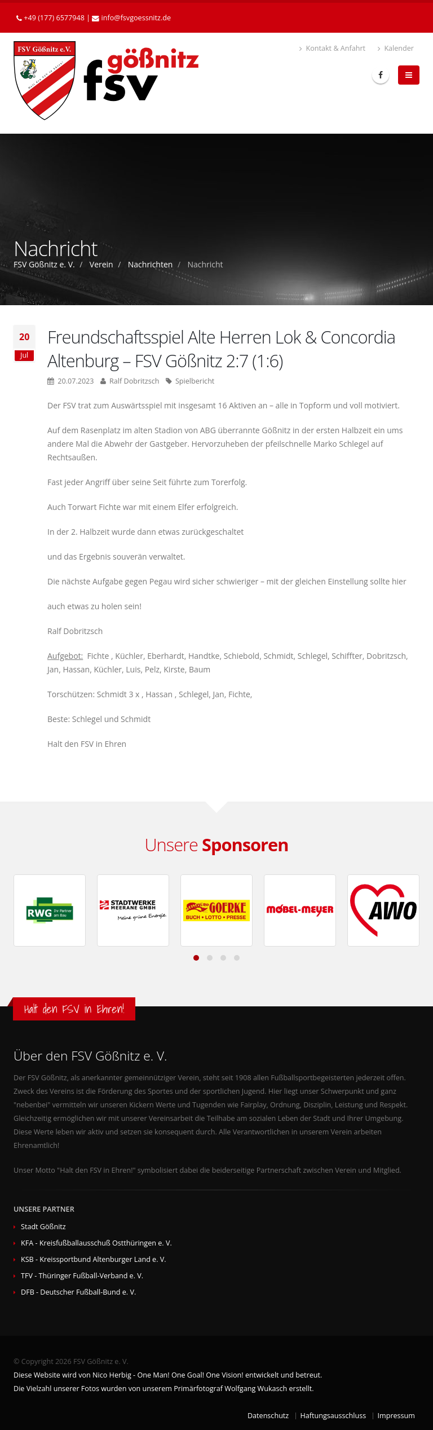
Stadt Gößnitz (43, 1226)
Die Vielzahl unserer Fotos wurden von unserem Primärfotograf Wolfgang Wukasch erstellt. (163, 1388)
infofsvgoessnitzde (136, 18)
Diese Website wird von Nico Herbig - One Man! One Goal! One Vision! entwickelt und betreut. (168, 1375)
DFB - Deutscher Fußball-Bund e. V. (78, 1292)
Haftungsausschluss (333, 1415)
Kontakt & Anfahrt (332, 48)
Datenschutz (268, 1415)
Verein (101, 264)
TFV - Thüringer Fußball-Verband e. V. (82, 1276)
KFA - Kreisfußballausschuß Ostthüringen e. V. (96, 1243)
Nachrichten (150, 264)
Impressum (397, 1415)
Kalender (396, 48)
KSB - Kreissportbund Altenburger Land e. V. (93, 1259)
